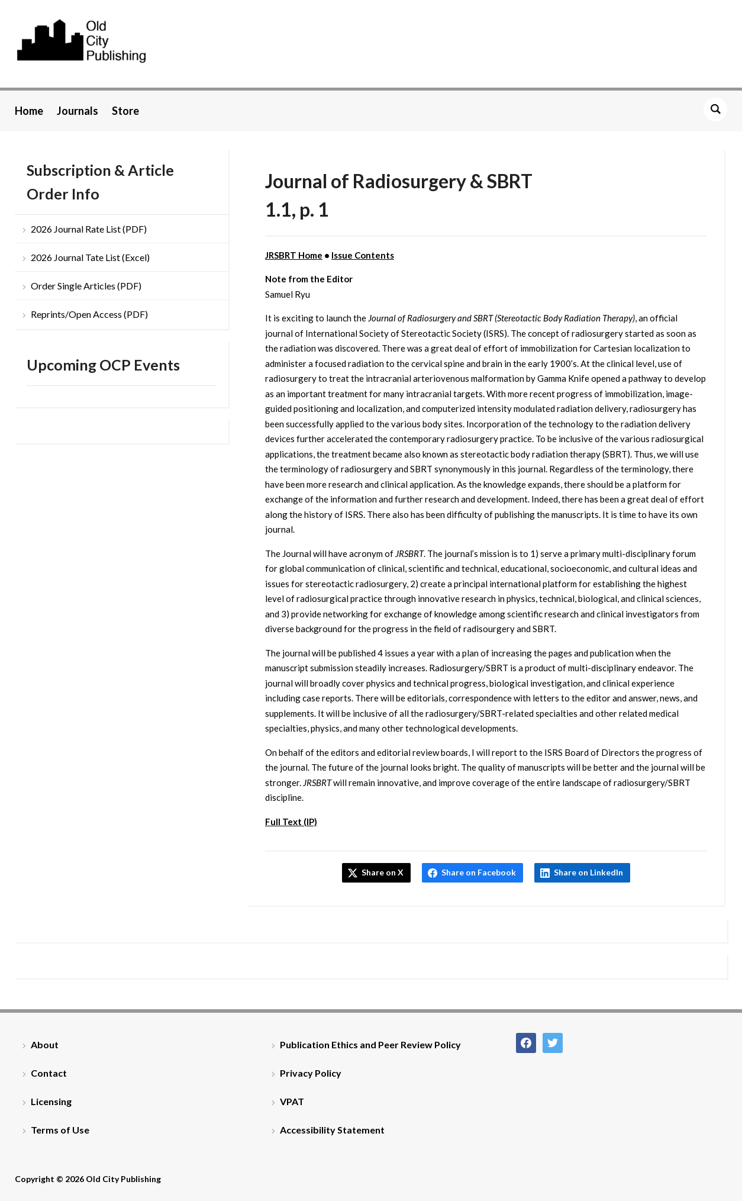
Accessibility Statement (332, 1129)
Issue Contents (362, 255)
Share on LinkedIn (588, 872)
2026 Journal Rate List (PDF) (89, 228)
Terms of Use (60, 1129)
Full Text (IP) (291, 821)
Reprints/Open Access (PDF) (89, 314)
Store (125, 110)
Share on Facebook (478, 872)
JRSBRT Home (293, 255)
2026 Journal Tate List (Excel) (90, 257)
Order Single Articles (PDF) (86, 285)
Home (29, 110)
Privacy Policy (310, 1072)
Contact (49, 1072)
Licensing (51, 1101)
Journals (77, 110)
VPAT (292, 1101)
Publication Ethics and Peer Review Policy (370, 1044)
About (45, 1044)
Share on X (383, 872)
